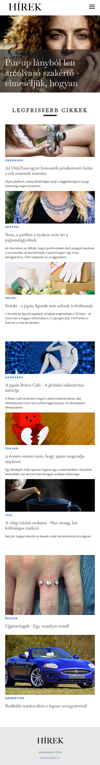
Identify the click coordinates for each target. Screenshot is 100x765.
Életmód (13, 55)
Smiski (11, 298)
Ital (9, 515)
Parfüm (12, 227)
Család (12, 448)
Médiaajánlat (50, 758)
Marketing (15, 698)
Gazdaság (14, 160)
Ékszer (11, 618)
